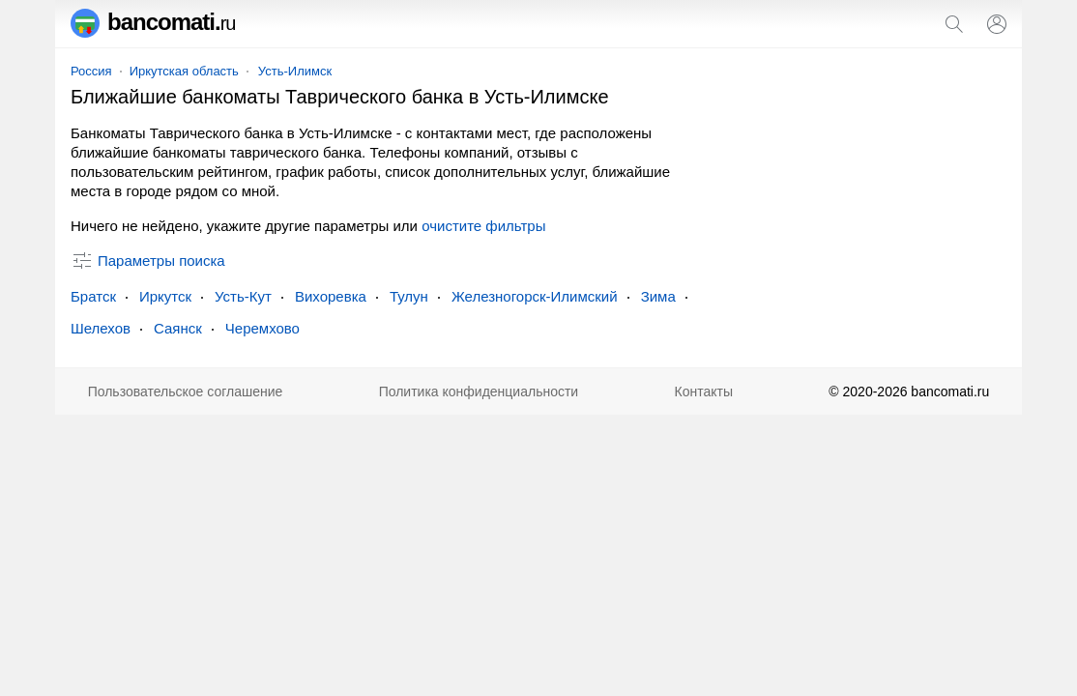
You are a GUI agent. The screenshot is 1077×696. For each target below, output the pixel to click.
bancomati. (153, 22)
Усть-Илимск (295, 71)
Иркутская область (184, 71)
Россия (91, 71)
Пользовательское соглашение (185, 391)
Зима (658, 296)
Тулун (409, 296)
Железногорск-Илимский (534, 296)
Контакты (704, 391)
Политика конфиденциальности (479, 391)
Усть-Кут (243, 296)
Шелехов (101, 328)
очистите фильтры (483, 226)
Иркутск (165, 296)
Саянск (178, 328)
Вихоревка (330, 296)
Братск (93, 296)
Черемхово (262, 328)
